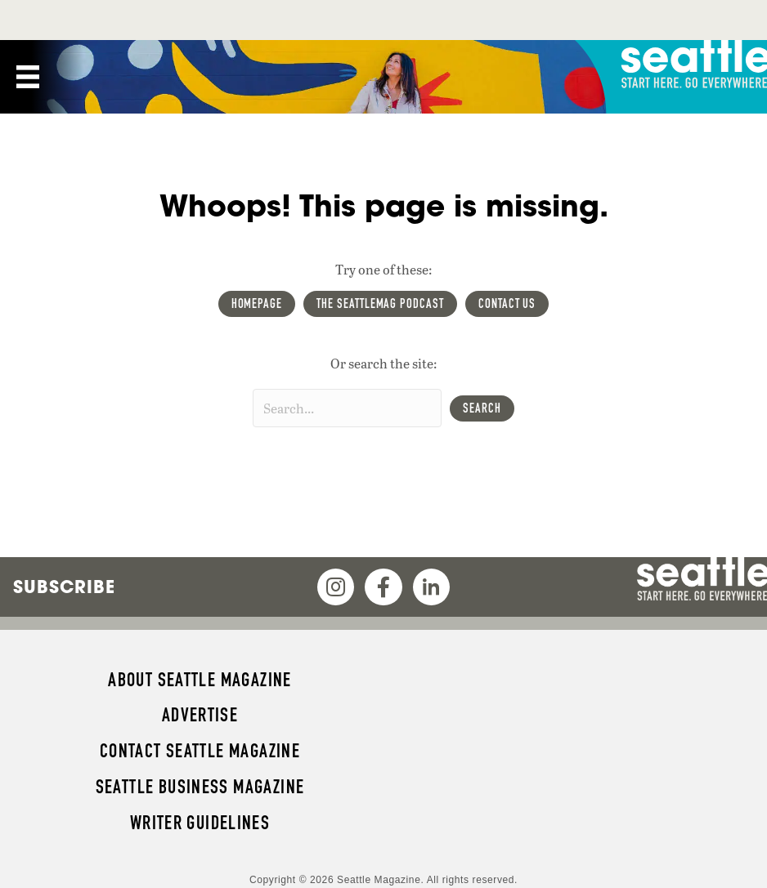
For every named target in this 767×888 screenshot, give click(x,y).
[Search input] (347, 408)
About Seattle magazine (199, 679)
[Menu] (27, 76)
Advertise (200, 714)
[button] (482, 408)
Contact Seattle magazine (200, 750)
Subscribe (64, 586)
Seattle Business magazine (200, 786)
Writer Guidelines (200, 822)
